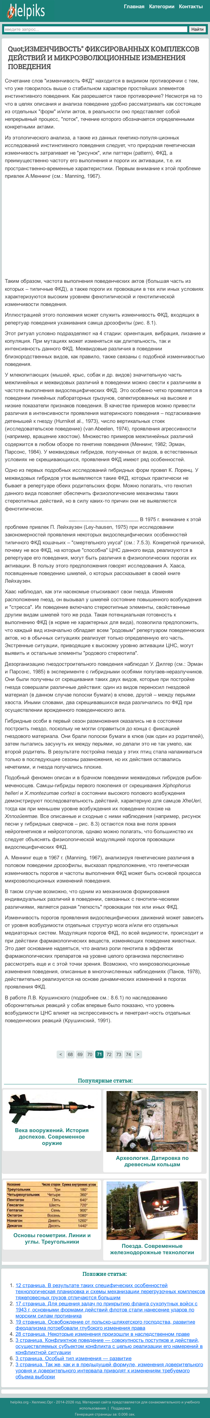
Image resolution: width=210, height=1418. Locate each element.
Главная (134, 6)
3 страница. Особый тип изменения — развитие (73, 1358)
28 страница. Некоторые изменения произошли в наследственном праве (103, 1334)
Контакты (191, 6)
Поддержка (121, 1408)
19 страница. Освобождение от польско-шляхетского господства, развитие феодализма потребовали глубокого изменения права (105, 1325)
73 (118, 1054)
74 (128, 1054)
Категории (161, 6)
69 (80, 1054)
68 (70, 1054)
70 (89, 1054)
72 (109, 1054)
